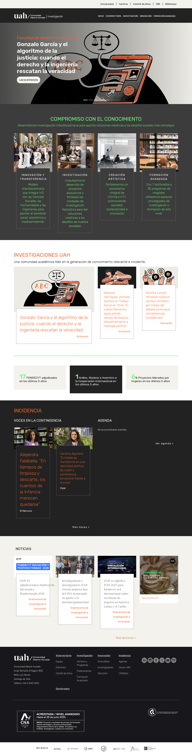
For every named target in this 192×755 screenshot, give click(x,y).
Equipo (59, 661)
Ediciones (61, 667)
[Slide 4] (101, 100)
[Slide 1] (85, 100)
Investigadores (105, 667)
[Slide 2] (90, 100)
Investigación (130, 16)
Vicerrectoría (113, 16)
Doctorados (63, 688)
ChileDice (123, 673)
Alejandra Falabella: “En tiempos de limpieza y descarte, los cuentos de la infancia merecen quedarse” (33, 479)
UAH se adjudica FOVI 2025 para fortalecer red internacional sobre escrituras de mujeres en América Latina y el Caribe (116, 594)
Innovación (146, 16)
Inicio (101, 16)
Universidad (107, 4)
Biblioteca (170, 4)
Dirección (102, 673)
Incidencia (125, 655)
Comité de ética (142, 4)
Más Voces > (81, 527)
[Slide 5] (106, 100)
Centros (123, 4)
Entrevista (82, 336)
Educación (166, 323)
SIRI (158, 4)
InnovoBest (104, 661)
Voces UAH (124, 667)
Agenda (123, 661)
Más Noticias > (126, 637)
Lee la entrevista (28, 79)
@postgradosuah (150, 598)
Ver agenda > (164, 443)
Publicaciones (84, 671)
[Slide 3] (96, 100)
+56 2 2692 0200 (30, 683)
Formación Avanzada (164, 16)
